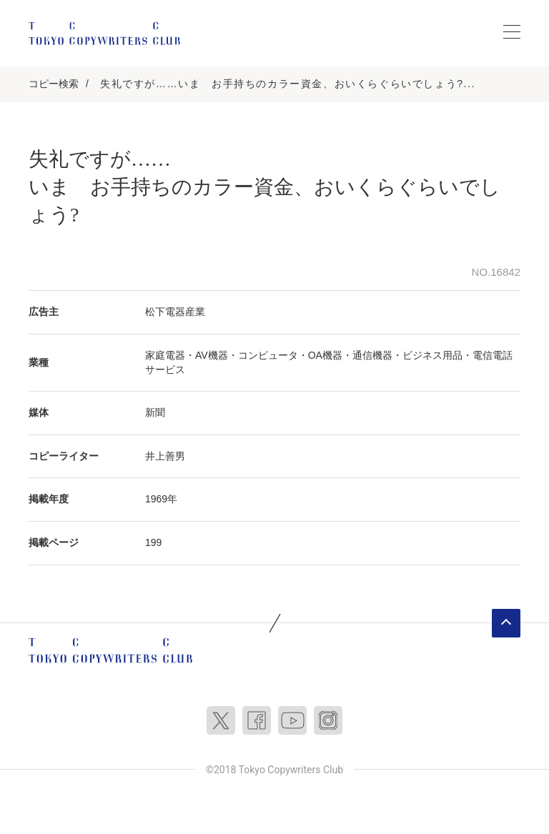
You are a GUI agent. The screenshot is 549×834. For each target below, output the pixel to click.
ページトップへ (506, 623)
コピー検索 (54, 83)
